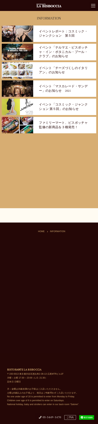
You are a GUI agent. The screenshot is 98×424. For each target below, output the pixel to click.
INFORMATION (57, 231)
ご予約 (70, 417)
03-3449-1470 (50, 417)
